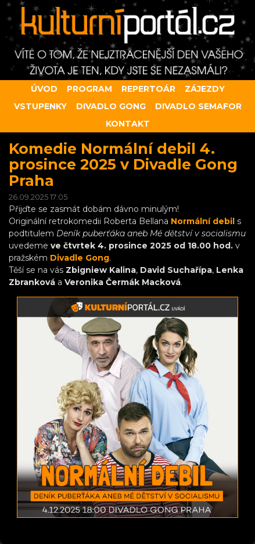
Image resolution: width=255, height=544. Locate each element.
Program (89, 89)
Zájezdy (205, 89)
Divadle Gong (79, 258)
